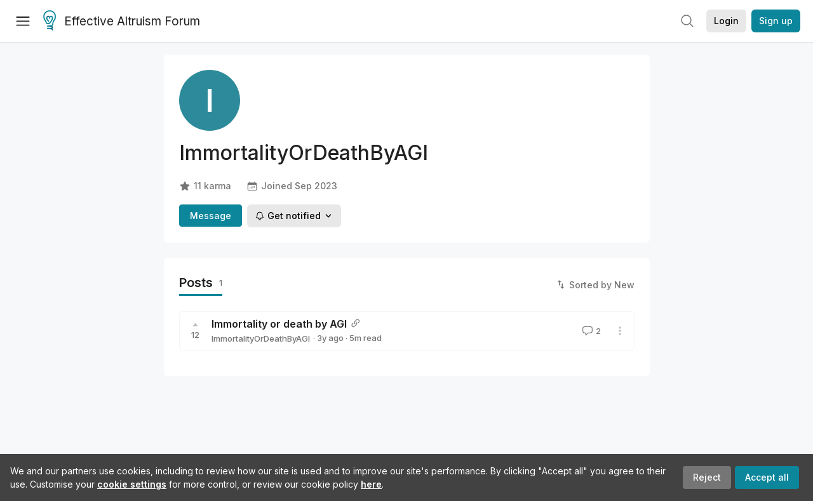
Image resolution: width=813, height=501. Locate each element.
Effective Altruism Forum (121, 22)
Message (210, 215)
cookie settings (131, 484)
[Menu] (23, 21)
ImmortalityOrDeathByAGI (261, 338)
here (371, 484)
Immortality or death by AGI (279, 323)
